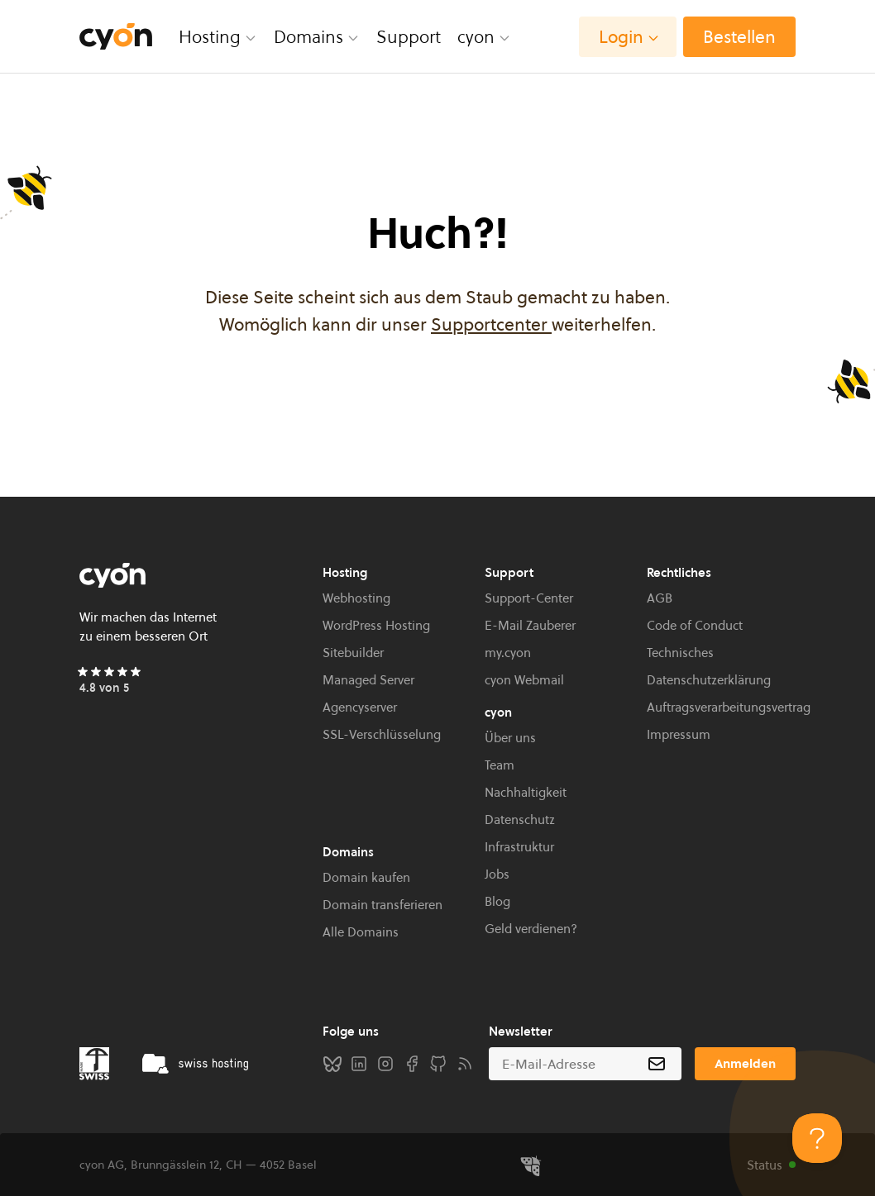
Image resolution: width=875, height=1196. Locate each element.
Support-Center (529, 598)
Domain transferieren (382, 904)
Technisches (680, 652)
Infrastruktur (519, 846)
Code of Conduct (695, 625)
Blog (497, 901)
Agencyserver (360, 707)
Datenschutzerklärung (709, 680)
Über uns (510, 737)
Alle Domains (361, 932)
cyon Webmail (524, 680)
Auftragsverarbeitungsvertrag (728, 707)
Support (408, 37)
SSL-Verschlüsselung (382, 734)
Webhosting (356, 598)
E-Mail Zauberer (530, 625)
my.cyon (508, 652)
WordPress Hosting (376, 625)
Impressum (678, 734)
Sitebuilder (353, 652)
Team (499, 765)
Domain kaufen (366, 877)
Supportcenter (491, 324)
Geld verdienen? (531, 928)
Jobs (497, 874)
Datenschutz (520, 819)
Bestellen (739, 37)
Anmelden (745, 1063)
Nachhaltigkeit (526, 792)
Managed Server (368, 680)
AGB (659, 598)
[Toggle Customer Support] (817, 1138)
